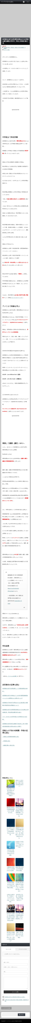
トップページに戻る (6, 1008)
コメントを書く (7, 49)
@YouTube (10, 591)
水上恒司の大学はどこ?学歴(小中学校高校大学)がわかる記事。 (11, 831)
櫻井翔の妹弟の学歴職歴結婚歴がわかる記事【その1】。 (11, 810)
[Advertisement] (15, 21)
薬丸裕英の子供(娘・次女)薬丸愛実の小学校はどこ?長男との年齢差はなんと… (19, 897)
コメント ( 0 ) (8, 949)
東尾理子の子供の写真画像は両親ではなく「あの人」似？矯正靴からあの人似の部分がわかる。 (19, 833)
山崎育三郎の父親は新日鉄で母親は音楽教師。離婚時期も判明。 (17, 1000)
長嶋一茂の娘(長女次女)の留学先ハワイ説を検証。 (19, 935)
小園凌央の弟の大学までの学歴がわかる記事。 (11, 869)
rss (24, 2)
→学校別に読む (6, 741)
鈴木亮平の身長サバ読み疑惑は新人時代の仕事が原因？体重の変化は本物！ (11, 917)
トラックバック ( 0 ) (23, 949)
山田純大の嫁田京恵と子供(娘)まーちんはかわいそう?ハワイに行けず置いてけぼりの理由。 (11, 898)
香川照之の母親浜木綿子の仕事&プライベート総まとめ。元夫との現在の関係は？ (11, 936)
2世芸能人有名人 (7, 47)
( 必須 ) (6, 962)
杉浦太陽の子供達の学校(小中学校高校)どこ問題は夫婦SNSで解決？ (11, 792)
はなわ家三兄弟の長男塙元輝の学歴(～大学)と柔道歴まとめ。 (19, 916)
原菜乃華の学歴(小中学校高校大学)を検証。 (19, 869)
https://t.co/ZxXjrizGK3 (13, 588)
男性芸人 (12, 47)
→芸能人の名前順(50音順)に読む (10, 736)
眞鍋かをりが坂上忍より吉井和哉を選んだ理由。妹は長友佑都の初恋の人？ (19, 783)
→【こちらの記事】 (12, 676)
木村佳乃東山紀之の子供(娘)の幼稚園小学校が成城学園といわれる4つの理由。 (19, 812)
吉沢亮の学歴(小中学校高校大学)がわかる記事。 (10, 852)
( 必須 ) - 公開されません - (11, 967)
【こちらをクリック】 (17, 297)
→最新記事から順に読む (8, 745)
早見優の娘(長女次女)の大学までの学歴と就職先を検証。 (11, 885)
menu (28, 1)
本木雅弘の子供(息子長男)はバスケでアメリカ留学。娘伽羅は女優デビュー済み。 (20, 844)
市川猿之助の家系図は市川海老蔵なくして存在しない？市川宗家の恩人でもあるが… (19, 887)
